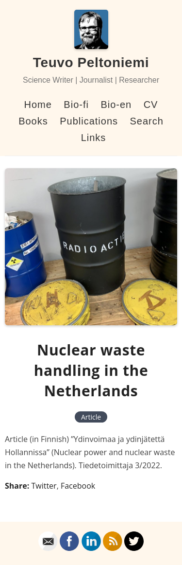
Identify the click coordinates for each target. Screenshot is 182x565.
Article (91, 417)
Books (33, 121)
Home (38, 104)
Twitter (43, 485)
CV (151, 104)
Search (146, 121)
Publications (89, 121)
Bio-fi (76, 104)
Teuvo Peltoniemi (91, 62)
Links (93, 137)
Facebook (78, 485)
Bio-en (116, 104)
